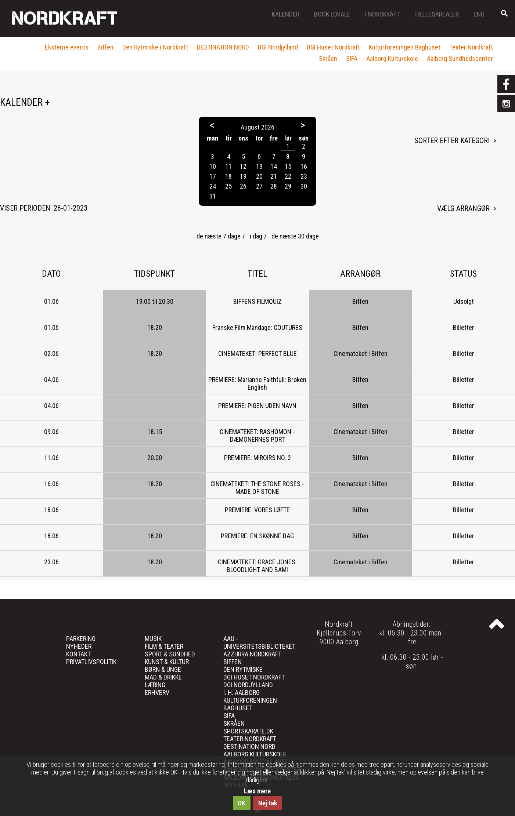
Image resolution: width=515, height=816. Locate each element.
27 (259, 186)
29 (288, 186)
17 (212, 176)
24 (212, 186)
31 (212, 196)
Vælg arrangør (463, 208)
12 (243, 166)
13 (259, 166)
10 (212, 166)
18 (228, 176)
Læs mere (257, 791)
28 (273, 186)
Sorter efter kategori (452, 140)
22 (288, 176)
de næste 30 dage (295, 236)
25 (228, 186)
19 (243, 176)
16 (303, 166)
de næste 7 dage (219, 236)
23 (303, 176)
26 (243, 186)
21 (273, 176)
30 (303, 186)
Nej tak (267, 803)
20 (259, 176)
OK (241, 803)
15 (288, 166)
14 (273, 166)
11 (228, 166)
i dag (256, 236)
